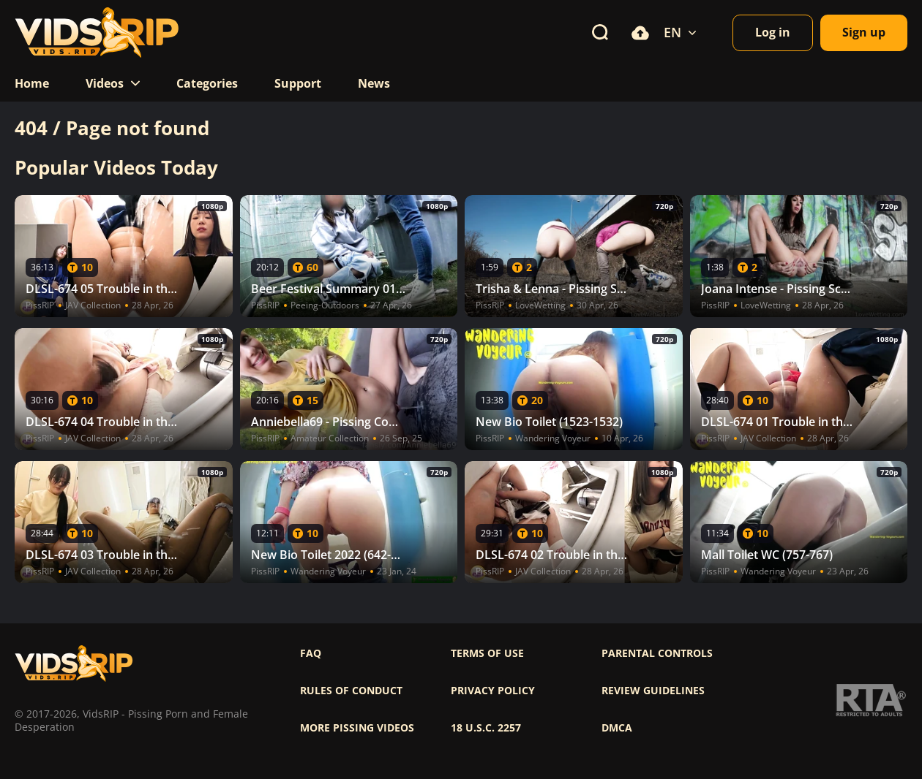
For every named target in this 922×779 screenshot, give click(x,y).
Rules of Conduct (351, 690)
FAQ (310, 653)
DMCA (616, 727)
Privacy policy (493, 690)
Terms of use (487, 653)
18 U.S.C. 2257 (486, 727)
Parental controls (657, 653)
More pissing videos (357, 727)
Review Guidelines (653, 690)
